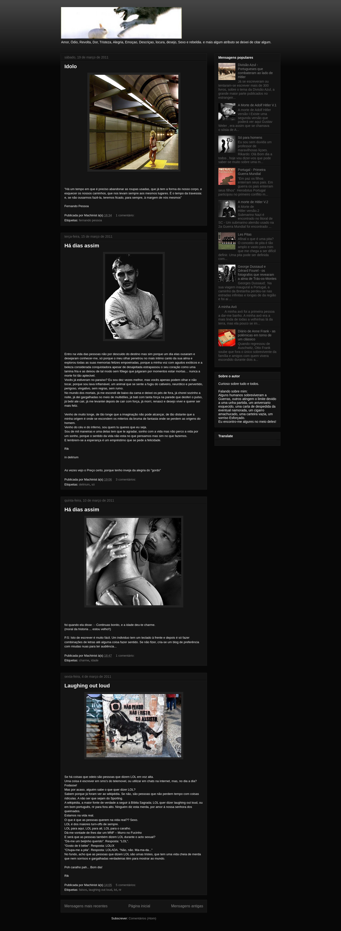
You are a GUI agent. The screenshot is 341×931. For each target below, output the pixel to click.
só (93, 484)
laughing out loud (100, 889)
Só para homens (250, 137)
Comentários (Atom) (142, 918)
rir (120, 889)
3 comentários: (126, 479)
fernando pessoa (90, 220)
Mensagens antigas (187, 906)
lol (115, 889)
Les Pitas (245, 234)
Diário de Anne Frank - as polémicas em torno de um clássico (257, 335)
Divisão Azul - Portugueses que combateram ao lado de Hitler (255, 71)
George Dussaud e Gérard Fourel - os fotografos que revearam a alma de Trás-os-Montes (257, 272)
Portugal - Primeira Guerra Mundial (252, 172)
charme (84, 660)
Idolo (70, 66)
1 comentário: (125, 215)
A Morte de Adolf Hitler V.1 (257, 105)
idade (95, 660)
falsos (83, 889)
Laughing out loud (87, 686)
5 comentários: (126, 885)
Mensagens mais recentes (86, 906)
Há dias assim (81, 246)
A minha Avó (227, 307)
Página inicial (139, 906)
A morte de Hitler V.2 (253, 202)
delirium (84, 484)
